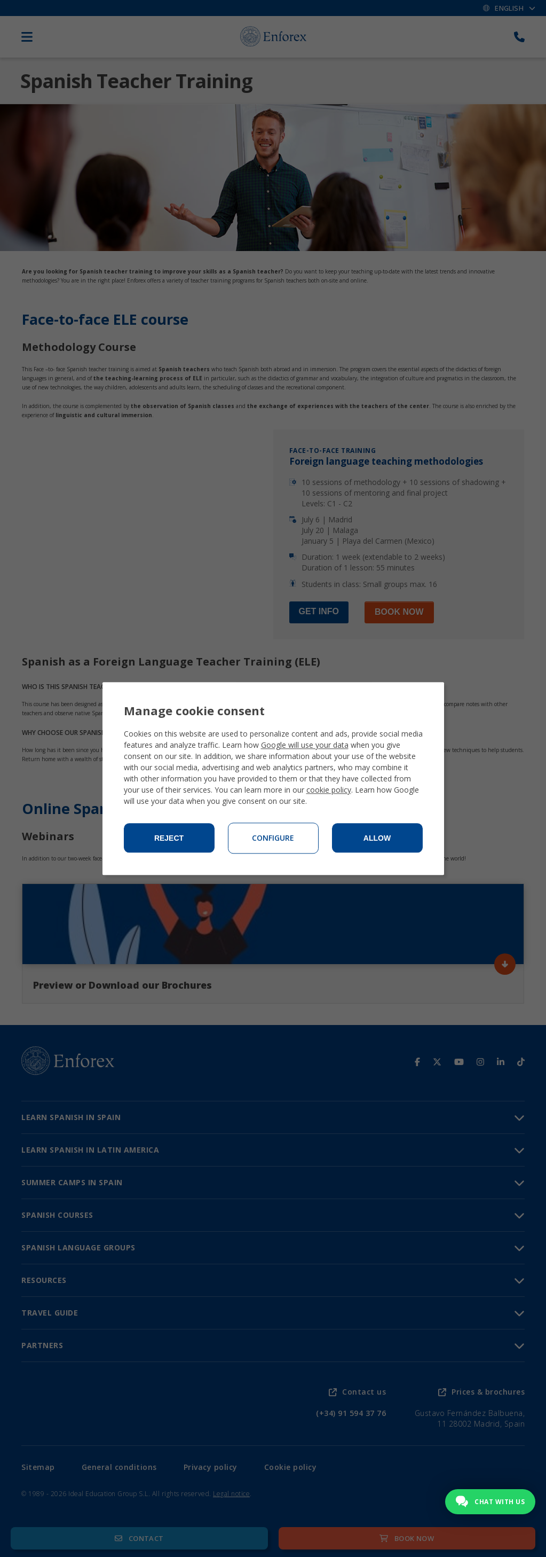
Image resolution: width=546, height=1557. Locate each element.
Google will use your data (305, 745)
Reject (169, 838)
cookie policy (328, 790)
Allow (377, 838)
